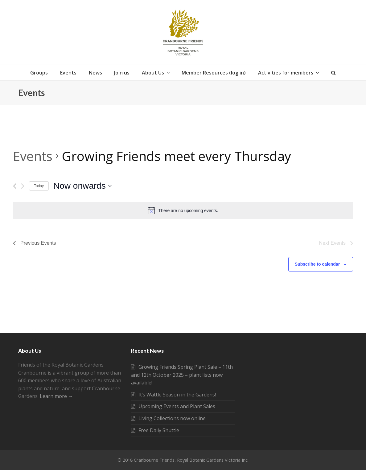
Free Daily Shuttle (155, 430)
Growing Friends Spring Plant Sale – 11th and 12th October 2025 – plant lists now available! (182, 375)
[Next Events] (22, 186)
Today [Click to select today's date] (39, 186)
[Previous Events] (14, 186)
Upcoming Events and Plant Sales (173, 406)
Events (32, 156)
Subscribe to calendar (317, 264)
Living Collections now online (168, 418)
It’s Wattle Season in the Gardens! (173, 394)
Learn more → (56, 396)
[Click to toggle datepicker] (82, 186)
